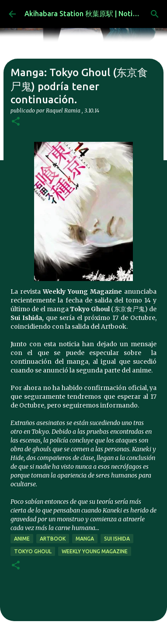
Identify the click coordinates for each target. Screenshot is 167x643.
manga (85, 538)
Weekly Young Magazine (95, 551)
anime (22, 538)
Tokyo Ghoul (33, 551)
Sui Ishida (117, 538)
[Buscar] (155, 14)
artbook (53, 538)
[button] (15, 122)
